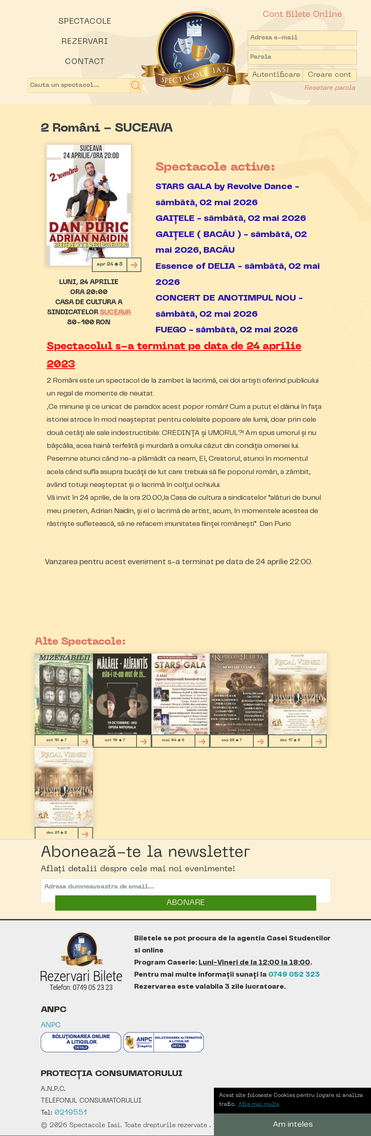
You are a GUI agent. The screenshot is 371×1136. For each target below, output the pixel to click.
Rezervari (85, 41)
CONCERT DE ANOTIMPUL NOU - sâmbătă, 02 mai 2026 (229, 306)
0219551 (70, 1112)
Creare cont (329, 75)
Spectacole (85, 21)
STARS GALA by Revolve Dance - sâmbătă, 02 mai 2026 (227, 194)
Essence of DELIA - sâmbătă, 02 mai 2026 (237, 274)
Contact (85, 62)
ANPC (51, 1025)
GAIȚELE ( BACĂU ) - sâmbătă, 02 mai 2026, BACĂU (231, 242)
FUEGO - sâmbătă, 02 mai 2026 (226, 330)
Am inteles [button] (293, 1124)
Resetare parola (329, 88)
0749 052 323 (294, 974)
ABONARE (185, 903)
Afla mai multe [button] (259, 1104)
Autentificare (276, 75)
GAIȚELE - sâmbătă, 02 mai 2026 (230, 218)
